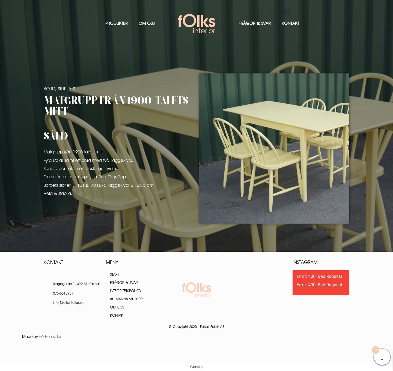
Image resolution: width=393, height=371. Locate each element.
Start (114, 274)
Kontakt (290, 23)
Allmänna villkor (126, 299)
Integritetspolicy (125, 291)
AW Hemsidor (50, 336)
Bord (49, 88)
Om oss (146, 23)
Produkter (116, 23)
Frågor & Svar (255, 23)
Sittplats (66, 88)
